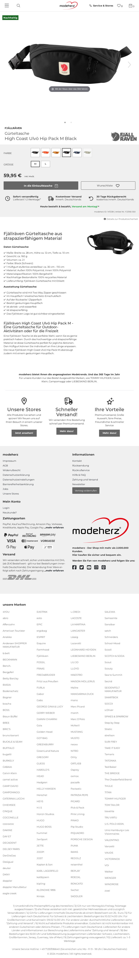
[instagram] (98, 567)
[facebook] (76, 567)
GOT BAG (42, 738)
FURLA (41, 687)
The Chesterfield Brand (118, 779)
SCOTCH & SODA (114, 655)
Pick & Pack (77, 807)
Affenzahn (9, 624)
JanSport (42, 839)
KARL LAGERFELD (47, 870)
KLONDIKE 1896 (46, 889)
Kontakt (77, 460)
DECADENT (9, 842)
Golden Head (44, 731)
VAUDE (109, 852)
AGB (5, 465)
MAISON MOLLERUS (83, 681)
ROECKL (76, 877)
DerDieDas (9, 855)
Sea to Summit (113, 674)
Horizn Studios (45, 813)
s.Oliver (109, 710)
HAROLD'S (43, 769)
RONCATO (77, 883)
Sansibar (110, 624)
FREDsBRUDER (46, 674)
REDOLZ (76, 858)
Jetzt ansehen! (24, 432)
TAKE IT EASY (112, 748)
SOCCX (109, 703)
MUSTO (75, 738)
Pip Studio (77, 826)
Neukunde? (10, 512)
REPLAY (75, 870)
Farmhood (43, 649)
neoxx (74, 744)
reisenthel (77, 864)
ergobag (42, 630)
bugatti (7, 754)
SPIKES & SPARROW (116, 716)
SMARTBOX (111, 697)
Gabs (40, 700)
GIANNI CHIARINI (47, 719)
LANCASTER (78, 630)
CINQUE (7, 811)
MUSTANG (77, 731)
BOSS (6, 710)
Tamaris (109, 754)
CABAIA (7, 766)
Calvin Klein (10, 773)
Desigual (8, 861)
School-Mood (112, 643)
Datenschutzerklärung (16, 474)
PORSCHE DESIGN (82, 839)
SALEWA (110, 611)
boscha (7, 703)
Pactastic (76, 788)
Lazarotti (76, 643)
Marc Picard (78, 706)
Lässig (74, 637)
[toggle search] (17, 5)
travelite (109, 811)
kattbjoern (43, 877)
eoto (39, 617)
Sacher (75, 889)
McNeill (75, 725)
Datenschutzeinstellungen (19, 479)
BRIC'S (6, 729)
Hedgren (42, 782)
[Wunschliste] (120, 5)
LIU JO (74, 662)
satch (108, 630)
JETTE (40, 845)
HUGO (40, 820)
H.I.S (39, 807)
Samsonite (111, 617)
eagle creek (9, 893)
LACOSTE (76, 617)
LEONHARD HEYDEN (83, 649)
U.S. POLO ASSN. (114, 823)
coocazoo (8, 823)
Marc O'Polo (78, 719)
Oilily (74, 757)
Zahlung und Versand (85, 479)
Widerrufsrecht (11, 470)
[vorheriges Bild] (9, 64)
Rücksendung (80, 465)
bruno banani (11, 735)
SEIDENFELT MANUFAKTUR (113, 689)
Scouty (109, 668)
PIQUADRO (77, 833)
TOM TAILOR (112, 804)
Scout (108, 662)
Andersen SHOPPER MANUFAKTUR (15, 645)
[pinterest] (105, 567)
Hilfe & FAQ (79, 474)
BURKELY (8, 760)
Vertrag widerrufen (86, 490)
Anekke (7, 637)
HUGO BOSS (44, 826)
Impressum (9, 460)
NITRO (74, 750)
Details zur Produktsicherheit (121, 219)
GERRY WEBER (46, 712)
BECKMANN (10, 659)
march (74, 712)
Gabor (40, 693)
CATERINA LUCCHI (14, 798)
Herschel (42, 795)
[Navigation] (7, 5)
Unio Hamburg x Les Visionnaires (117, 832)
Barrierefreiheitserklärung (18, 484)
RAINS (74, 851)
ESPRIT (41, 637)
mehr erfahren (55, 527)
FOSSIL (41, 662)
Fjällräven (13, 128)
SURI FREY (111, 741)
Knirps (40, 896)
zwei (107, 890)
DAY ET (7, 836)
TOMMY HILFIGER (115, 798)
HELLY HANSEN (46, 788)
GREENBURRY (45, 744)
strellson (110, 735)
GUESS (41, 763)
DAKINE (7, 830)
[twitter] (83, 567)
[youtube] (90, 567)
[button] (108, 185)
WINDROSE (112, 884)
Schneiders (111, 637)
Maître (74, 687)
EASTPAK (42, 611)
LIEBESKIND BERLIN (83, 655)
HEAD (40, 776)
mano (74, 700)
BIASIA (7, 684)
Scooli (108, 649)
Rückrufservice (81, 470)
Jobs (5, 488)
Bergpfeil (8, 672)
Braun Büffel (10, 716)
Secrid (108, 681)
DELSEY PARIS (11, 849)
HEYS (40, 801)
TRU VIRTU (111, 817)
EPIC (39, 624)
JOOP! (40, 851)
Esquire (41, 643)
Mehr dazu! (67, 431)
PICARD (75, 801)
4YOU (6, 611)
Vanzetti (109, 846)
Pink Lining (77, 813)
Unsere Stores (11, 493)
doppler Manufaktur (15, 887)
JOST (40, 858)
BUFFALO (8, 748)
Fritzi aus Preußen (47, 681)
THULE (109, 785)
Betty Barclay (10, 678)
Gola (39, 725)
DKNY (6, 874)
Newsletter (78, 484)
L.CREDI (75, 611)
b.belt (6, 653)
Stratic (108, 729)
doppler (7, 880)
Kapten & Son (45, 864)
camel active (10, 779)
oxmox (75, 776)
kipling (41, 883)
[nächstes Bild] (129, 64)
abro (5, 617)
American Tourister (14, 630)
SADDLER (76, 896)
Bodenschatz (10, 691)
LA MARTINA (78, 624)
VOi (107, 865)
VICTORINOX (112, 858)
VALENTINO (112, 840)
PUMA (74, 845)
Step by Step (112, 722)
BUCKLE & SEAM (12, 741)
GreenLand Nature (48, 750)
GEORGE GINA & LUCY (50, 706)
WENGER (110, 877)
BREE (6, 722)
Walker (109, 871)
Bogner (7, 697)
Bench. (7, 665)
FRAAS (40, 668)
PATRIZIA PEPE (79, 795)
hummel (42, 833)
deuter (7, 868)
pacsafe (75, 782)
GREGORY (43, 757)
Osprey (75, 769)
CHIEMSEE (9, 804)
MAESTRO (76, 674)
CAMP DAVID (10, 785)
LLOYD (75, 668)
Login (6, 507)
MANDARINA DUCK (82, 693)
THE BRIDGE (112, 773)
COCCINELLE (10, 817)
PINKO (75, 820)
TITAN (108, 792)
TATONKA (110, 760)
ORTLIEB (76, 763)
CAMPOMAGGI (11, 792)
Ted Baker (110, 766)
